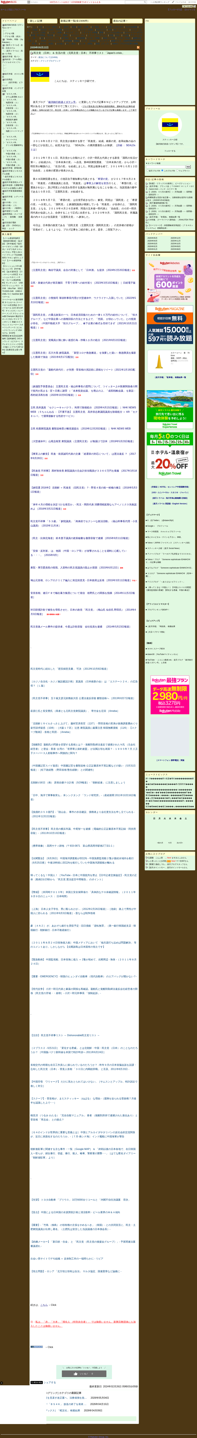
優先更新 (81, 38)
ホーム (4, 9)
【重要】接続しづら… (157, 864)
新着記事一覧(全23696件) (74, 21)
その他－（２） (11, 205)
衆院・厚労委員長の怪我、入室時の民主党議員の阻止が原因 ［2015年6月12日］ (75, 567)
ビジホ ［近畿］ (56, 32)
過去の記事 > (120, 21)
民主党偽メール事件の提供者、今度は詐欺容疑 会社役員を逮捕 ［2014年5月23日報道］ (81, 626)
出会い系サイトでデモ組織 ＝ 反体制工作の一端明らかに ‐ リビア (66, 1258)
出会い (118, 35)
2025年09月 (176, 246)
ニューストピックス (157, 774)
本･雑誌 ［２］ (99, 27)
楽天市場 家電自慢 (13, 168)
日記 (10, 9)
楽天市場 (192, 2)
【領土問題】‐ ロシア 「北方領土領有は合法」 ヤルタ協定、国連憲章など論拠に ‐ (75, 1271)
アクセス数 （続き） (13, 36)
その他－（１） (11, 202)
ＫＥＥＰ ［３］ (52, 38)
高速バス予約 (109, 38)
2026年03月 (152, 244)
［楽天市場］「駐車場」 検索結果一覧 (170, 377)
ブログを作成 (180, 2)
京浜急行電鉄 (10, 222)
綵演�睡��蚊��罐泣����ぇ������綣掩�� (170, 806)
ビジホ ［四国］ (87, 30)
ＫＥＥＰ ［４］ (78, 35)
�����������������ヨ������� (169, 790)
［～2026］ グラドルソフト (49, 41)
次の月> (180, 843)
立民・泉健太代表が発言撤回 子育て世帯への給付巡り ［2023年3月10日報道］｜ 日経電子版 (82, 282)
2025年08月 (176, 249)
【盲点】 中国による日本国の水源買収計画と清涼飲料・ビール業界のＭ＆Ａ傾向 (75, 1212)
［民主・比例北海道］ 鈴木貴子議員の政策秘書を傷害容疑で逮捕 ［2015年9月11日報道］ (80, 538)
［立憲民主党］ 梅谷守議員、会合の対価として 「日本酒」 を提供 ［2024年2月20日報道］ (81, 270)
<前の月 (160, 843)
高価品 (77, 41)
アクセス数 (9, 33)
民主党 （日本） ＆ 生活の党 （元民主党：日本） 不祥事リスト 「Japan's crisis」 (79, 53)
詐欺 (111, 35)
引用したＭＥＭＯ (115, 27)
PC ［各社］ (72, 43)
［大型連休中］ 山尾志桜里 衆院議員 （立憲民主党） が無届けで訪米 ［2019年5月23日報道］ (82, 441)
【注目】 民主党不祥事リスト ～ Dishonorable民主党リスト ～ (65, 1035)
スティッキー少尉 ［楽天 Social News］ (164, 548)
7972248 (187, 6)
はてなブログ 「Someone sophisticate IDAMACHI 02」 (170, 568)
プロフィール (20, 9)
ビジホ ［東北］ (51, 27)
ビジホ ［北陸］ (40, 32)
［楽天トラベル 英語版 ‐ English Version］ (170, 504)
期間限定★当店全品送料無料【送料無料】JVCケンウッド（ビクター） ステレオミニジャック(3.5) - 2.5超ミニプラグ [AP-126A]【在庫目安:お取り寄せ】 (12, 344)
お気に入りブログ (155, 854)
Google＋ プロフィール (157, 526)
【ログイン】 (190, 9)
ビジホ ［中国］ (124, 38)
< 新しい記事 (35, 21)
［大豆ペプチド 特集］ (156, 632)
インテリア (105, 41)
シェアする (50, 1382)
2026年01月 (152, 249)
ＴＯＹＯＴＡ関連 (89, 32)
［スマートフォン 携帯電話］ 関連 (170, 760)
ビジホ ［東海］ (86, 43)
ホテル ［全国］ (47, 43)
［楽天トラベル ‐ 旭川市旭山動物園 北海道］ (170, 498)
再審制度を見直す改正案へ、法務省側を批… (62, 1397)
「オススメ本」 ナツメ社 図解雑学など (12, 145)
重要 (101, 32)
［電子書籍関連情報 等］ (158, 203)
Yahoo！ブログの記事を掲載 (125, 43)
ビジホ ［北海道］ (89, 41)
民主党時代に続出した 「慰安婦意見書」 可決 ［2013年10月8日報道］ (69, 668)
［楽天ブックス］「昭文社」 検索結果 (58, 1410)
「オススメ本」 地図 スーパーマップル (12, 131)
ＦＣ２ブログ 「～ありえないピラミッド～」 (166, 582)
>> (159, 2)
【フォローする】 (175, 9)
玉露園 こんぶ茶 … (157, 858)
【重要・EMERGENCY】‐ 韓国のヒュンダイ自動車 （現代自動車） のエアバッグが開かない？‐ (83, 976)
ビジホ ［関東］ (62, 35)
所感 (74, 27)
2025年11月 (176, 241)
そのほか (34, 2)
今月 (170, 843)
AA (42, 38)
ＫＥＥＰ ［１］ (71, 30)
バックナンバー (154, 234)
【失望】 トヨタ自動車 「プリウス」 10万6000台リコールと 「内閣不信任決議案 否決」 (80, 1199)
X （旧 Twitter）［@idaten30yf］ (161, 520)
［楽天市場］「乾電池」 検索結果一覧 (164, 217)
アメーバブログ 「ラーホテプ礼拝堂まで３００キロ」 (169, 554)
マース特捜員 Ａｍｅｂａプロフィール (164, 531)
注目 (40, 27)
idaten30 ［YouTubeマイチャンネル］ (163, 654)
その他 (126, 35)
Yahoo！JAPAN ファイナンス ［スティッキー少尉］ (169, 543)
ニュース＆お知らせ (114, 32)
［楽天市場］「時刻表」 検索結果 (161, 626)
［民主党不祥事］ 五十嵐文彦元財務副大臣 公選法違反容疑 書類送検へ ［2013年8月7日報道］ (82, 698)
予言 (110, 30)
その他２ (60, 43)
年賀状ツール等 (11, 211)
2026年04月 (152, 241)
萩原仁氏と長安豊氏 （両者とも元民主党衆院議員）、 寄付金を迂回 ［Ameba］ (75, 711)
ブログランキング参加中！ (158, 610)
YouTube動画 (131, 27)
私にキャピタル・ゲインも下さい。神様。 (165, 537)
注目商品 (8, 79)
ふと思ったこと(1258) (157, 861)
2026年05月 (152, 238)
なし (35, 27)
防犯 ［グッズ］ (103, 43)
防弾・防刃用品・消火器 (42, 35)
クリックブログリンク (98, 35)
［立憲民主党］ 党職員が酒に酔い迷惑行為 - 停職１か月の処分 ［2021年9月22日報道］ (79, 340)
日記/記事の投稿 (155, 179)
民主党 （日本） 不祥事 (51, 30)
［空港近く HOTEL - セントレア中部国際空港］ (170, 487)
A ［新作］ (65, 27)
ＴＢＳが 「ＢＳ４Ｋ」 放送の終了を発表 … (61, 1404)
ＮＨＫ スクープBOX (156, 649)
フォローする (170, 151)
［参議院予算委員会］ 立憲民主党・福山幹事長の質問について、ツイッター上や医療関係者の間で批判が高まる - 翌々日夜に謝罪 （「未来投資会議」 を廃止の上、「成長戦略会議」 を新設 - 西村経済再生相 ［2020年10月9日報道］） (83, 390)
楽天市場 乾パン (12, 56)
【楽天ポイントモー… (157, 867)
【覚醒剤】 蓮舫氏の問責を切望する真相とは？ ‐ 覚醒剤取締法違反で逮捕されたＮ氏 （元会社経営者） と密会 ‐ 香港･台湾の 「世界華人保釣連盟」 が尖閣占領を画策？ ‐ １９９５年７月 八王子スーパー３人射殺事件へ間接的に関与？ (84, 748)
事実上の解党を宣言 (97, 183)
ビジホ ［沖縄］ (94, 38)
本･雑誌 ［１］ (68, 38)
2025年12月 (176, 238)
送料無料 (68, 41)
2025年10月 (176, 244)
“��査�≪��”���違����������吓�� (168, 792)
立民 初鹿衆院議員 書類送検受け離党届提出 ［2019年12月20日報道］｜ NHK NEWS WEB (80, 428)
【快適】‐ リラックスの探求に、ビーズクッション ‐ (169, 183)
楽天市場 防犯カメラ (13, 182)
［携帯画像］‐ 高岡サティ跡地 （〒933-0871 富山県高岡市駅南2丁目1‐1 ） (73, 845)
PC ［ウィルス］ (121, 30)
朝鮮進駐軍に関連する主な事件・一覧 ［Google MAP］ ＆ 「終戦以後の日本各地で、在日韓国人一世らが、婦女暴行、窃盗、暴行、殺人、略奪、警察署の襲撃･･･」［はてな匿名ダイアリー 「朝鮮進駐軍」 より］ (83, 1153)
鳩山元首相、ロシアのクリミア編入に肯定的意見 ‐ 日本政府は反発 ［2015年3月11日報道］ (81, 580)
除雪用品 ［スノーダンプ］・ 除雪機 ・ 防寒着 (12, 217)
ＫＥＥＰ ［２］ (72, 32)
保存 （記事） (84, 27)
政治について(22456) (48, 57)
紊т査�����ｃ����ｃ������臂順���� (169, 795)
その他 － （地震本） (14, 208)
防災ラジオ (101, 30)
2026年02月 (152, 246)
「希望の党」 (102, 179)
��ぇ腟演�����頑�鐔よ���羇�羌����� (169, 798)
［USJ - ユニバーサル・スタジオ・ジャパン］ (170, 492)
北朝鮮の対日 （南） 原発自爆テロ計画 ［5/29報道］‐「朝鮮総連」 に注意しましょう (77, 782)
